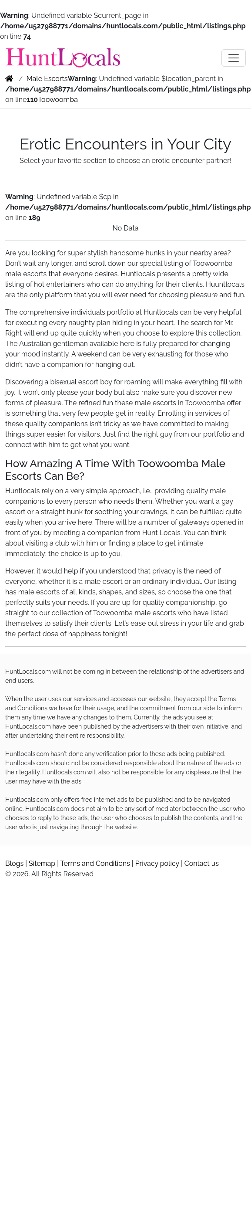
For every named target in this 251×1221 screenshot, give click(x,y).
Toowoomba (58, 99)
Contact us (201, 863)
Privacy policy (157, 863)
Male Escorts (47, 79)
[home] (9, 79)
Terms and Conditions (95, 863)
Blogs (14, 863)
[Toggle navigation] (233, 58)
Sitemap (42, 863)
